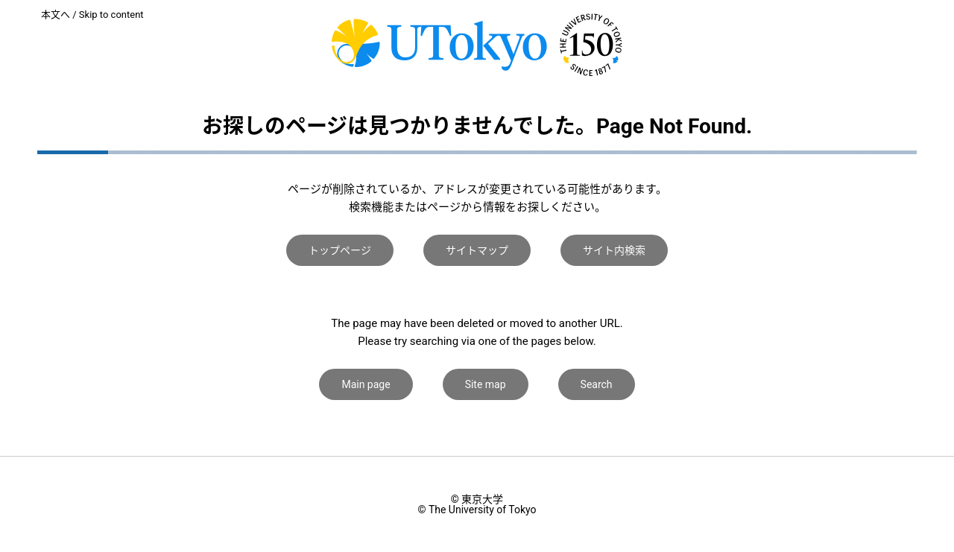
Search (597, 384)
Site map (485, 384)
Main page (365, 384)
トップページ (340, 250)
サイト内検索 (614, 250)
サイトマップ (477, 250)
